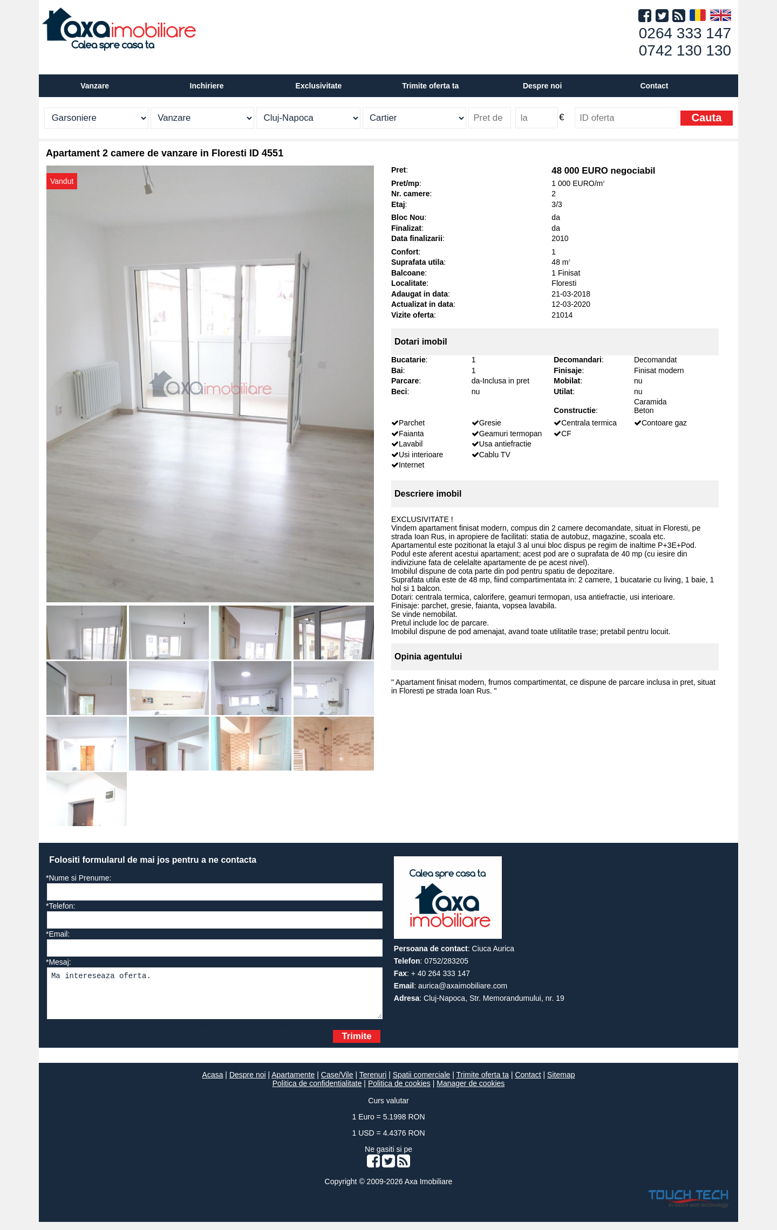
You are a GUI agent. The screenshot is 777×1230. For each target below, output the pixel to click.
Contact (654, 85)
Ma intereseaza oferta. (215, 997)
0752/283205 (446, 961)
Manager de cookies (471, 1091)
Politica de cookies (399, 1091)
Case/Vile (337, 1082)
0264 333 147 (685, 33)
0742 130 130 (685, 50)
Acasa (212, 1082)
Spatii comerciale (422, 1082)
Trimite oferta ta (430, 85)
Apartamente (293, 1082)
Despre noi (247, 1082)
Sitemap (561, 1082)
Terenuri (373, 1082)
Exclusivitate (319, 85)
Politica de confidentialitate (317, 1091)
